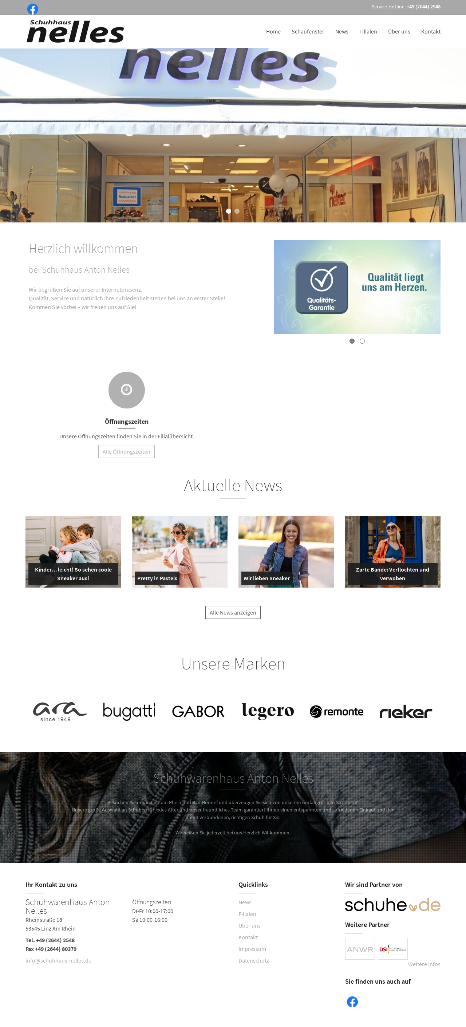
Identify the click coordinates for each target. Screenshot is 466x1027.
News (341, 31)
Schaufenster (308, 31)
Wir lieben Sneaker (267, 579)
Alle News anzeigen (233, 616)
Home (273, 31)
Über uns (399, 31)
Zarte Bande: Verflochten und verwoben (390, 575)
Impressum (252, 948)
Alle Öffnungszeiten (126, 455)
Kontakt (431, 31)
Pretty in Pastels (157, 579)
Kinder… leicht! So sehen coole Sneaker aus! (71, 575)
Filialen (368, 31)
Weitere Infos (424, 964)
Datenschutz (253, 960)
